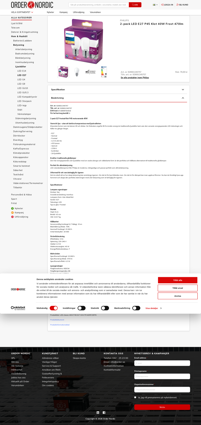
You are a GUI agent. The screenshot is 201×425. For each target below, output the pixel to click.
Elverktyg (18, 147)
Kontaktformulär (112, 369)
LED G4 (21, 87)
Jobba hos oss (18, 377)
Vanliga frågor (49, 361)
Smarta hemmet (21, 173)
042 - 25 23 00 (120, 358)
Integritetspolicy (50, 381)
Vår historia (17, 365)
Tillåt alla (177, 391)
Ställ (19, 117)
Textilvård (18, 182)
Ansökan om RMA (51, 369)
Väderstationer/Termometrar (28, 191)
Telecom (15, 35)
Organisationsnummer (144, 384)
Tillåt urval (178, 399)
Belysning (18, 52)
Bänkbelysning (22, 65)
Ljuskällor (20, 74)
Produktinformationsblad (59, 332)
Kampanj (63, 12)
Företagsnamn (141, 371)
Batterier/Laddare (22, 48)
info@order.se (118, 361)
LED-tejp (22, 113)
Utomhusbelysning (24, 130)
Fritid (14, 211)
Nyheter (50, 12)
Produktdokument (57, 327)
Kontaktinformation (114, 365)
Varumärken (95, 12)
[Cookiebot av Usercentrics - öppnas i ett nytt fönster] (18, 419)
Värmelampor (24, 121)
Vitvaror (17, 186)
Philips (124, 27)
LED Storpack (24, 108)
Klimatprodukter (21, 160)
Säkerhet (18, 178)
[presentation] (63, 79)
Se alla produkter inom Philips (135, 85)
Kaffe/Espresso (21, 156)
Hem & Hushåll (19, 44)
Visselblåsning (18, 373)
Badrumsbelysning (24, 61)
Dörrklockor (19, 143)
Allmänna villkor (50, 358)
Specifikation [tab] (117, 97)
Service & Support (51, 365)
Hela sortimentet (22, 12)
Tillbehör (17, 195)
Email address (140, 358)
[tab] (63, 79)
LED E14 (21, 78)
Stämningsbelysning (25, 126)
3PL (13, 358)
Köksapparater (20, 165)
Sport (14, 206)
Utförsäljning (78, 12)
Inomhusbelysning (24, 70)
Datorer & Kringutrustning (24, 39)
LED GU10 (22, 95)
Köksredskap (20, 169)
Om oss (15, 361)
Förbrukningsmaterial (24, 152)
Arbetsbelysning (23, 57)
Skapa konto (79, 358)
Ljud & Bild (16, 31)
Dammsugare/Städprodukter (27, 134)
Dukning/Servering (22, 139)
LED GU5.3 (22, 100)
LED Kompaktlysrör (27, 104)
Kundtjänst (50, 353)
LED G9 (21, 91)
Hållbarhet (16, 369)
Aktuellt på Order (20, 381)
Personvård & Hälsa (21, 202)
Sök (135, 5)
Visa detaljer (151, 419)
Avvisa (177, 407)
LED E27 (21, 83)
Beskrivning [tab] (117, 105)
